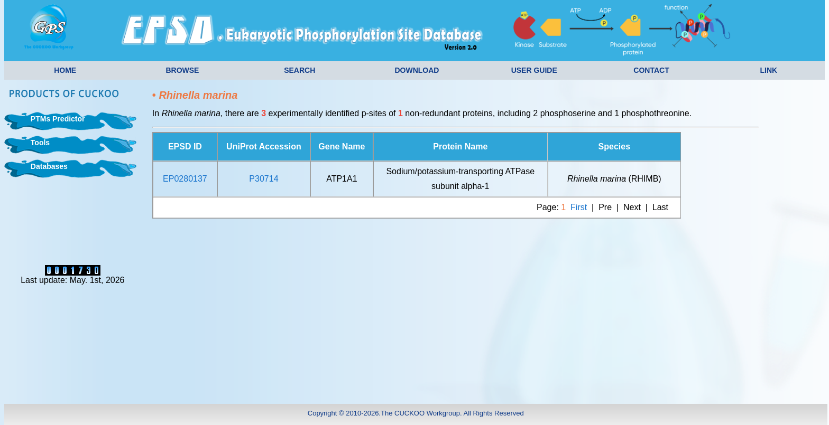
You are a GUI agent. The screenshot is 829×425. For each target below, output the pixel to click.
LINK (768, 70)
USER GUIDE (534, 70)
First (578, 207)
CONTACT (651, 70)
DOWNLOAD (416, 70)
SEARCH (299, 70)
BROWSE (182, 70)
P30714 (263, 178)
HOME (65, 70)
